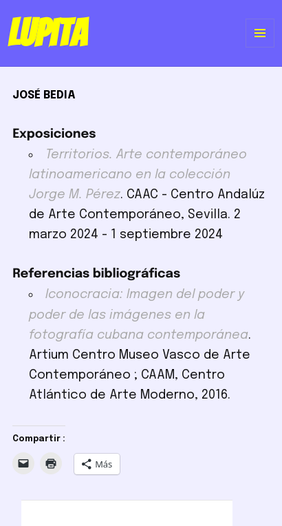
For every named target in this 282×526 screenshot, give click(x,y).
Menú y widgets (260, 47)
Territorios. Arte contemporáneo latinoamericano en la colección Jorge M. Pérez (138, 175)
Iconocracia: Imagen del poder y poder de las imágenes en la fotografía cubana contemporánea (138, 314)
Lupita (47, 33)
